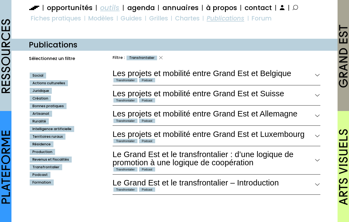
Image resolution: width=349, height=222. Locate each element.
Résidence (41, 144)
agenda (141, 8)
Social (37, 75)
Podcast (40, 174)
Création (40, 98)
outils (109, 8)
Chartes (187, 18)
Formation (41, 182)
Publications (225, 18)
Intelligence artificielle (51, 129)
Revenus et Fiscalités (50, 159)
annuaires (180, 8)
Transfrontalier (45, 167)
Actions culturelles (48, 83)
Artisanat (40, 113)
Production (42, 151)
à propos (221, 8)
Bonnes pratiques (48, 106)
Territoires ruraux (47, 136)
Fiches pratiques (56, 18)
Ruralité (39, 121)
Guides (131, 18)
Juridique (40, 90)
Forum (261, 18)
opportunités (69, 8)
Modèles (100, 18)
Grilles (158, 18)
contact (258, 8)
